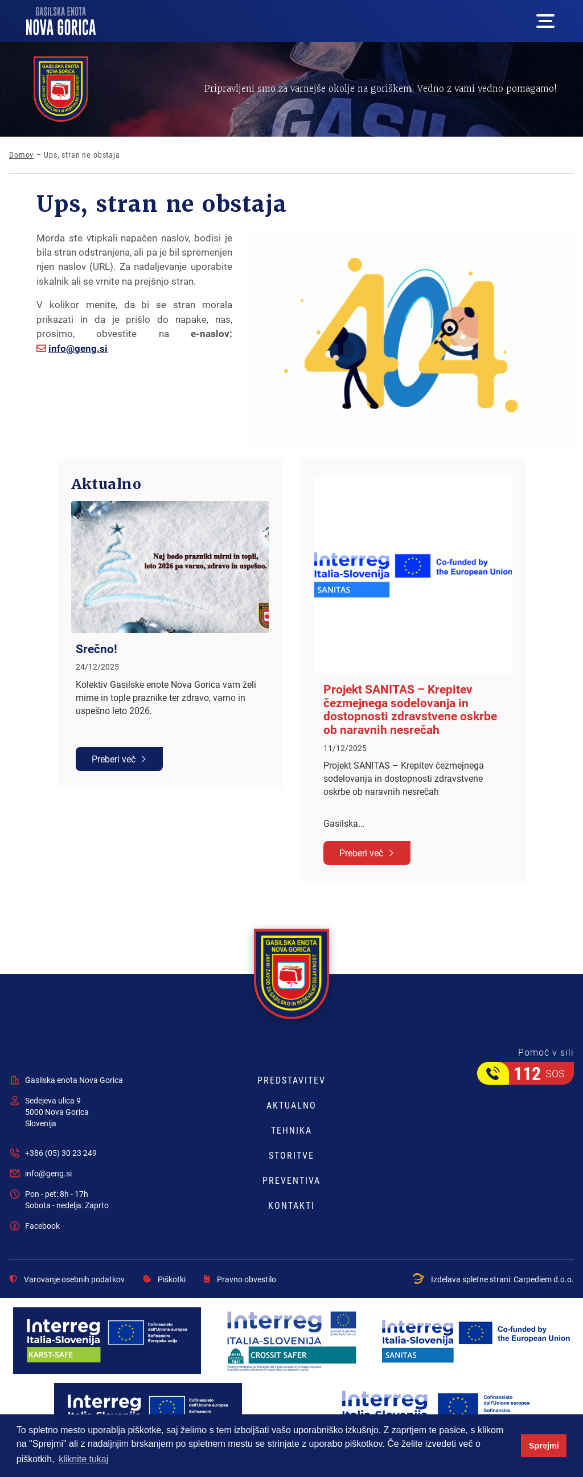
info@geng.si (78, 348)
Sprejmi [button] (544, 1445)
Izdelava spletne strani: (493, 1279)
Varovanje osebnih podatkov (67, 1279)
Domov (21, 154)
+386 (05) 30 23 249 (61, 1152)
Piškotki (164, 1279)
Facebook (42, 1225)
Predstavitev (291, 1080)
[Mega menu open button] (545, 21)
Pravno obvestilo (240, 1279)
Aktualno (291, 1105)
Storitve (291, 1155)
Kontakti (291, 1205)
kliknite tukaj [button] (83, 1459)
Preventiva (291, 1180)
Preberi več (114, 759)
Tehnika (291, 1130)
